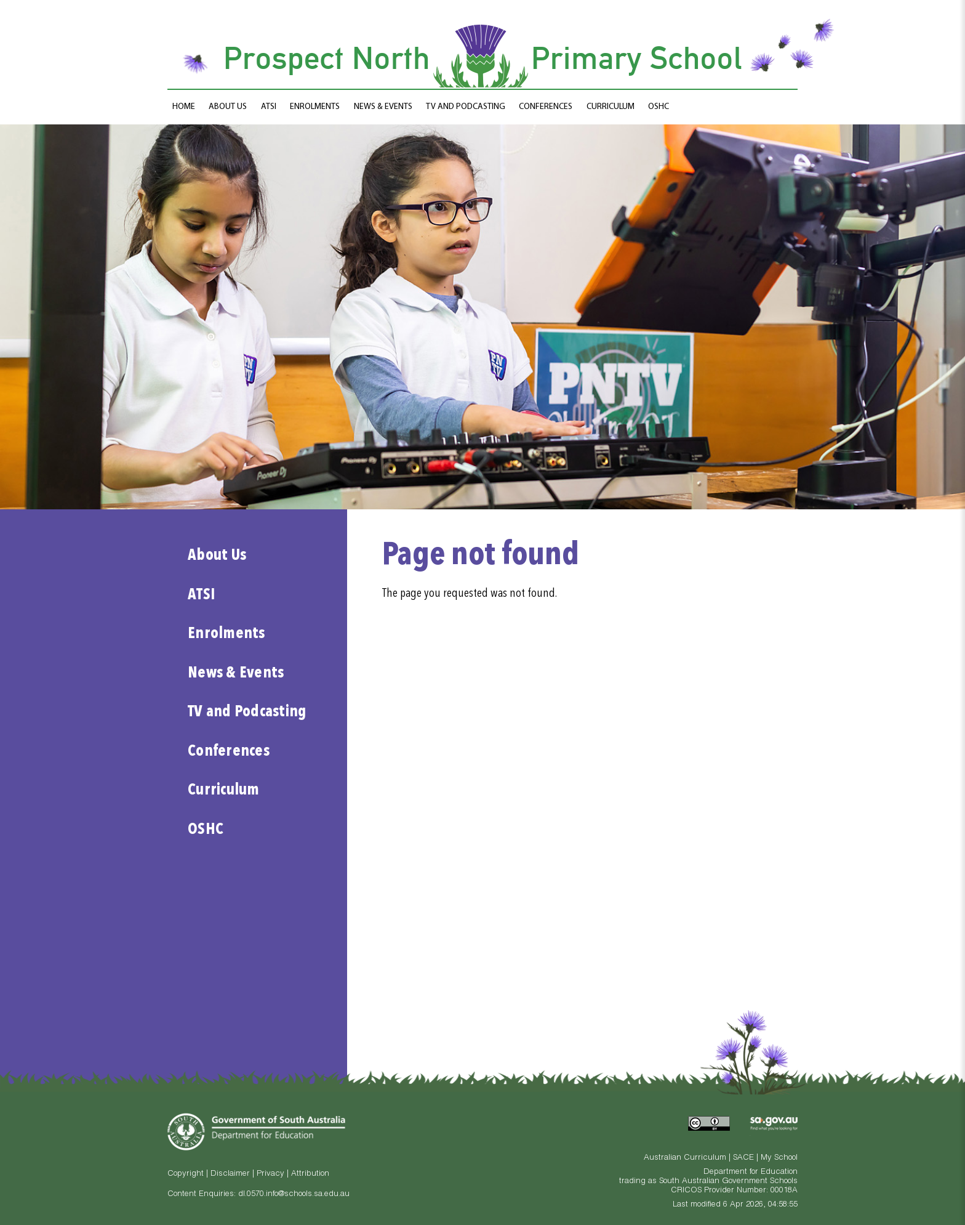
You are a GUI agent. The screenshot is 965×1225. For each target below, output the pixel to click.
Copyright (185, 1174)
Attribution (310, 1174)
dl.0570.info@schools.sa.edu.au (294, 1195)
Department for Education (750, 1172)
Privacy (270, 1174)
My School (779, 1158)
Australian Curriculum (685, 1158)
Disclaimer (230, 1174)
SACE (743, 1158)
